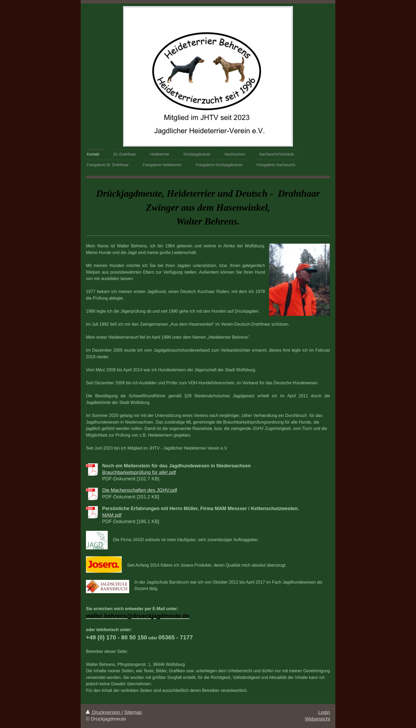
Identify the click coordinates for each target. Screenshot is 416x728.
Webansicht (317, 719)
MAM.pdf (112, 515)
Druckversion (104, 712)
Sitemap (133, 712)
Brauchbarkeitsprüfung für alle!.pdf (139, 472)
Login (324, 712)
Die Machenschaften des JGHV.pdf (139, 490)
